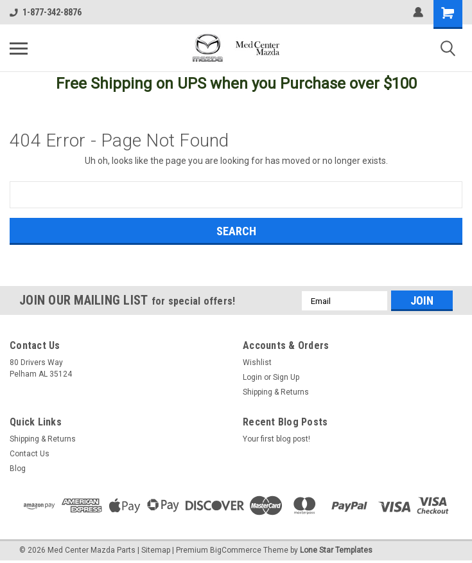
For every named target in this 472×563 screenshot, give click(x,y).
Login (252, 377)
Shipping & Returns (276, 392)
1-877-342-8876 (46, 12)
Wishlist (257, 362)
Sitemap (155, 550)
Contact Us (29, 453)
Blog (18, 468)
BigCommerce (235, 550)
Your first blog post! (276, 438)
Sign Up (286, 377)
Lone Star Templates (336, 550)
